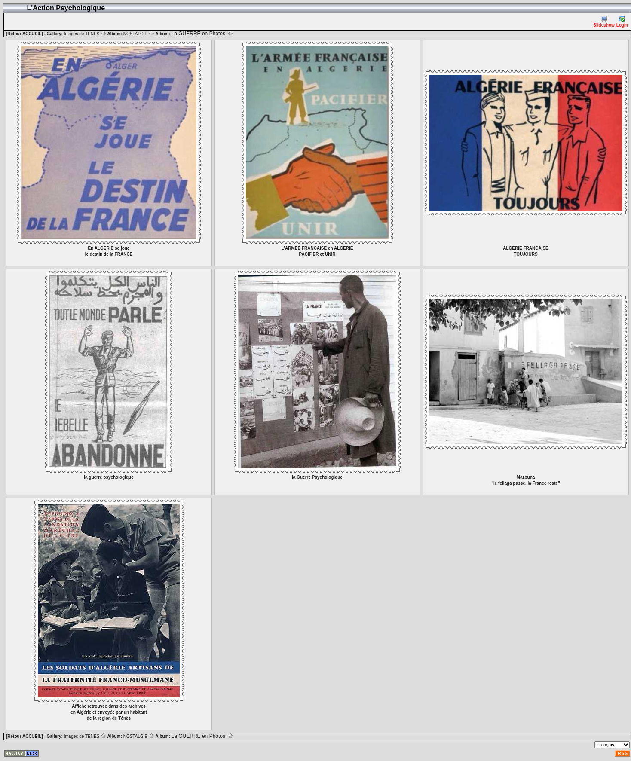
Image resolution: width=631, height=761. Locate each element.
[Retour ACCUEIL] (24, 33)
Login (622, 22)
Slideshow (603, 22)
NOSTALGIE (138, 33)
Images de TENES (85, 33)
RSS (623, 753)
